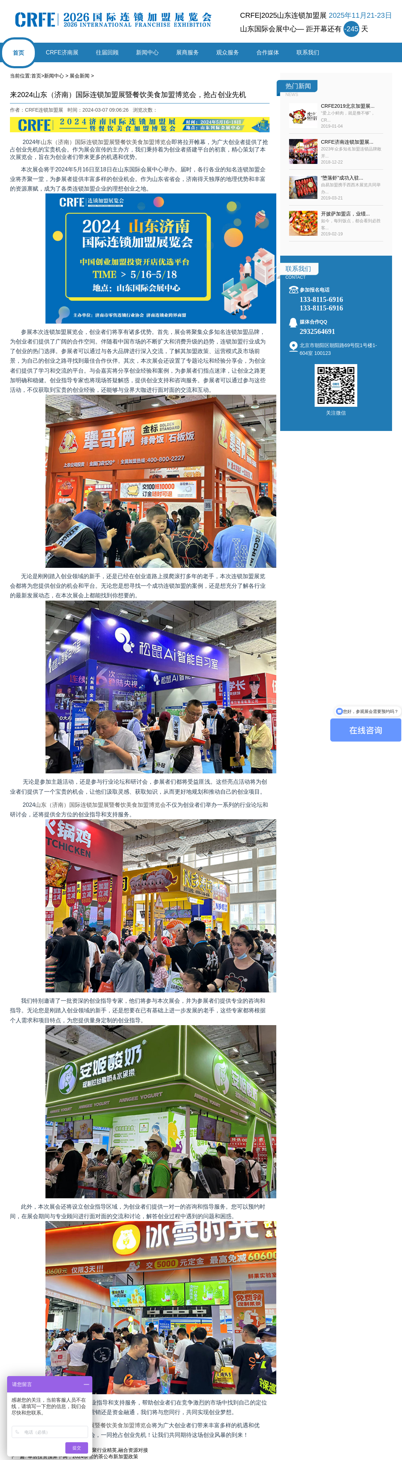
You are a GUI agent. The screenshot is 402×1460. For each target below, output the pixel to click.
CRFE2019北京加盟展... (348, 106)
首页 (18, 53)
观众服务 (227, 52)
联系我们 (308, 52)
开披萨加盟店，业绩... (345, 214)
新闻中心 (147, 52)
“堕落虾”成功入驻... (342, 178)
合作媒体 (267, 52)
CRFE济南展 (62, 52)
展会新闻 (79, 76)
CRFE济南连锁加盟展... (347, 142)
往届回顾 (107, 52)
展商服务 (187, 52)
